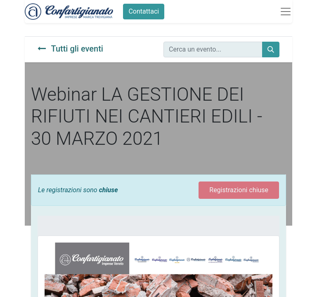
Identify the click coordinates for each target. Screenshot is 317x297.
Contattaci (143, 11)
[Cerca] (270, 49)
